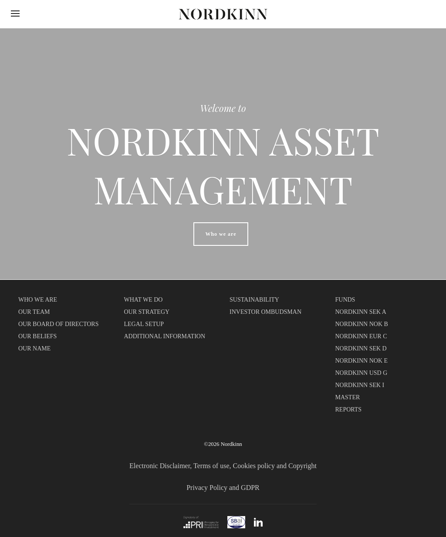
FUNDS (345, 299)
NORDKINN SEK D (361, 348)
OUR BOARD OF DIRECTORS (58, 324)
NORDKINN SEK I (360, 385)
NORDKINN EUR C (361, 336)
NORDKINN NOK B (361, 324)
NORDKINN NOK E (361, 360)
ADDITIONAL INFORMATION (165, 336)
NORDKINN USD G (361, 373)
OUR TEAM (34, 312)
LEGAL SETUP (144, 324)
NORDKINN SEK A (360, 312)
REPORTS (348, 409)
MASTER (347, 397)
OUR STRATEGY (147, 312)
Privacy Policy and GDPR (223, 487)
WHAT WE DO (143, 299)
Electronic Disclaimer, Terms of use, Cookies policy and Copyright (223, 465)
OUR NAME (34, 348)
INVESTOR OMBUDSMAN (265, 312)
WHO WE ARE (37, 299)
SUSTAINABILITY (254, 299)
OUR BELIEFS (37, 336)
